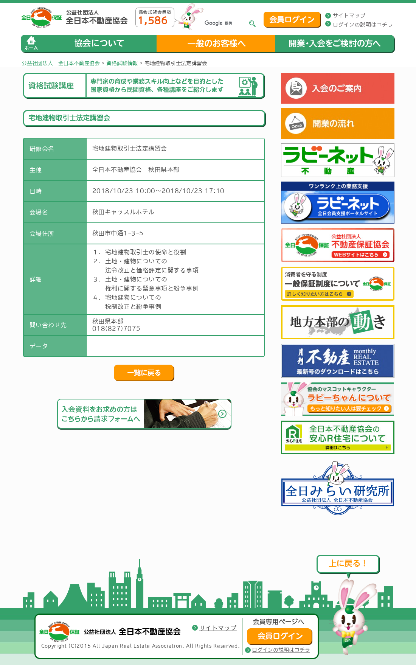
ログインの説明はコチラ (363, 24)
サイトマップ (349, 15)
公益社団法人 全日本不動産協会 (61, 63)
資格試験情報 (122, 63)
